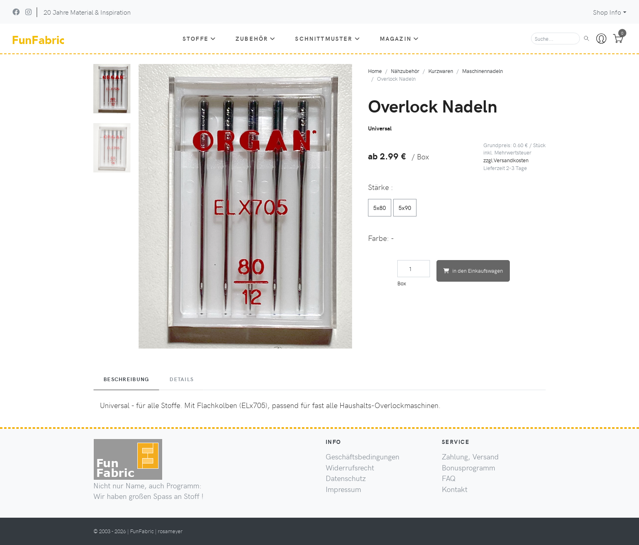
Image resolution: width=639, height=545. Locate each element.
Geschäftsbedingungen (362, 456)
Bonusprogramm (468, 467)
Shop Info (607, 12)
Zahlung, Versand (470, 456)
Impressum (343, 489)
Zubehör (255, 38)
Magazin (399, 38)
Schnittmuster (327, 38)
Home (375, 70)
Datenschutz (346, 478)
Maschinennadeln (482, 70)
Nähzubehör (405, 70)
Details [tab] (182, 379)
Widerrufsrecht (350, 467)
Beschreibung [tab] (126, 379)
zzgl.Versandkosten (506, 160)
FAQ (449, 478)
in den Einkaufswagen (473, 270)
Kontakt (454, 489)
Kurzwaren (440, 70)
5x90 (405, 207)
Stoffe (199, 38)
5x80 (379, 207)
